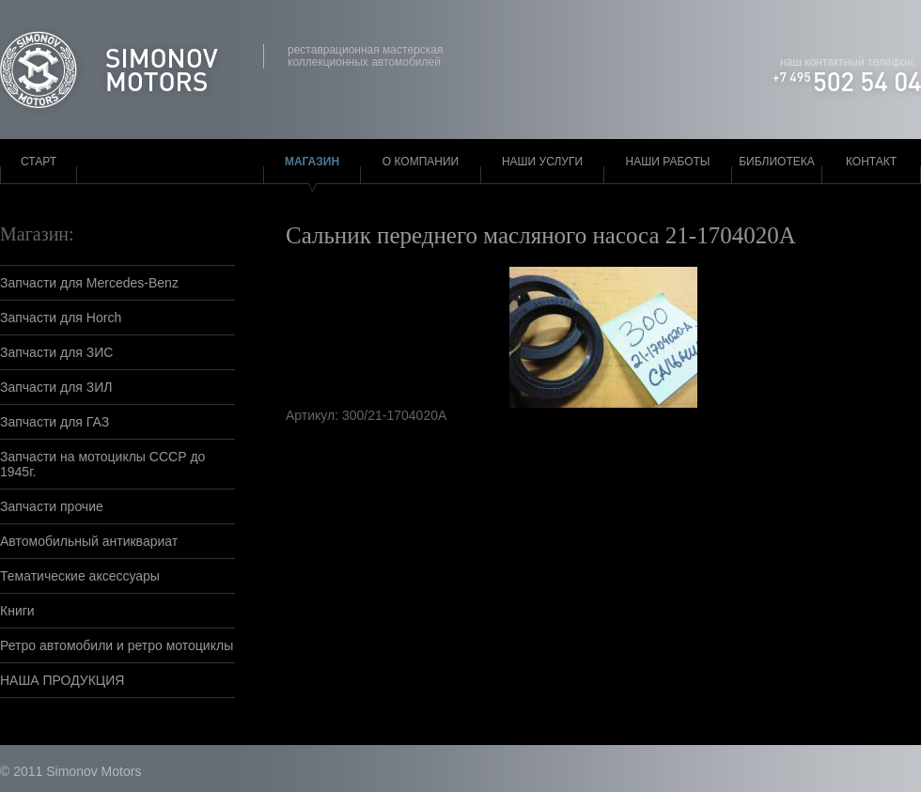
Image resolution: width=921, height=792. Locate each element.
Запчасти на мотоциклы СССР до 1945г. (102, 464)
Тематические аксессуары (80, 575)
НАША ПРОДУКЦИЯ (62, 680)
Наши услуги (542, 161)
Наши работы (668, 161)
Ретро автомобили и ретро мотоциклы (116, 645)
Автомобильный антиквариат (89, 541)
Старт (38, 161)
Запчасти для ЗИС (56, 352)
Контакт (871, 161)
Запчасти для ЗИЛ (56, 387)
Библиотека (777, 161)
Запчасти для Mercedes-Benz (89, 282)
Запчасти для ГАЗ (54, 421)
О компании (420, 161)
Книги (17, 610)
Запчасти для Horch (60, 317)
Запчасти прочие (51, 506)
